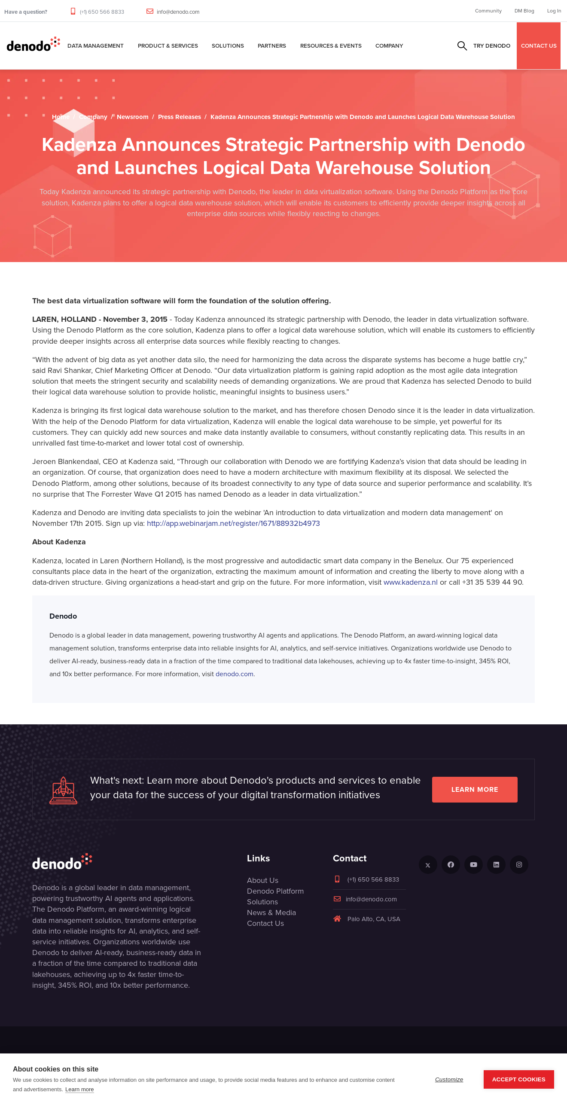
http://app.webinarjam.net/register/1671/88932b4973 (233, 523)
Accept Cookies (519, 1079)
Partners (272, 45)
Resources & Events (331, 45)
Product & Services (168, 45)
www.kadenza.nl (411, 582)
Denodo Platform (275, 891)
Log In (554, 11)
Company (389, 45)
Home (61, 117)
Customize (449, 1079)
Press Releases (179, 117)
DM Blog (524, 11)
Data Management (95, 45)
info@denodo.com (178, 12)
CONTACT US (539, 45)
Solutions (228, 45)
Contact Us (265, 923)
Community (488, 11)
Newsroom (133, 117)
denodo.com (234, 674)
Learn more (474, 789)
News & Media (271, 912)
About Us (262, 880)
